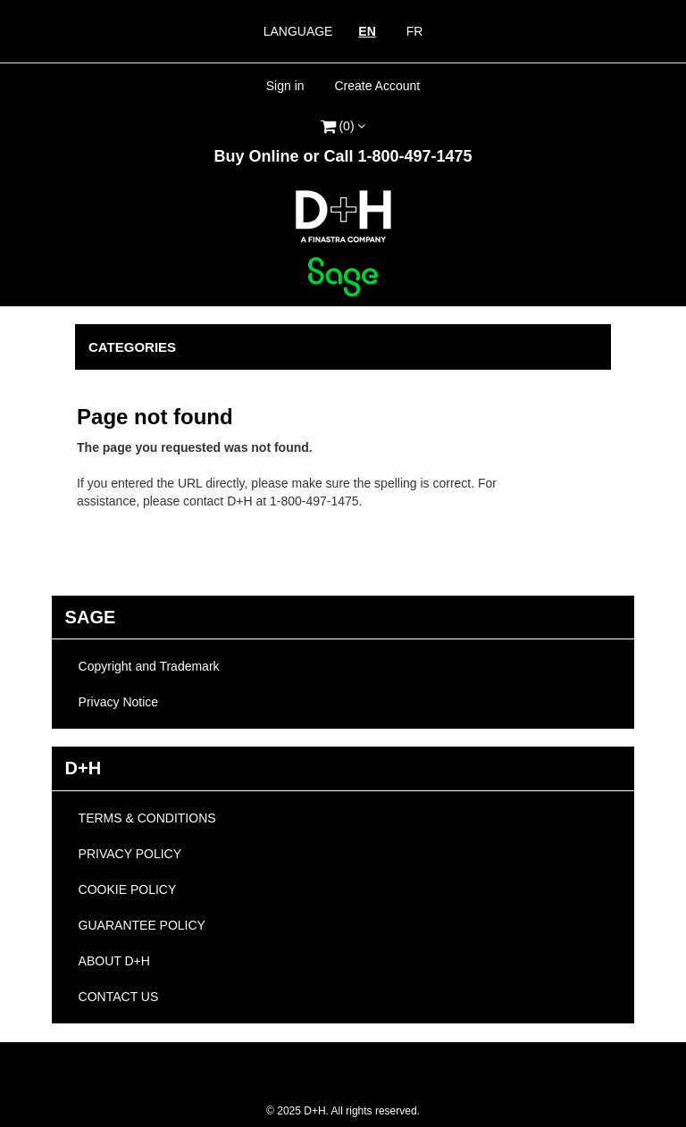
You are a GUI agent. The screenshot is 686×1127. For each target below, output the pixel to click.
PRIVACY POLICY (130, 854)
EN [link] (366, 31)
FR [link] (414, 31)
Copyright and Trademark (149, 666)
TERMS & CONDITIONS (147, 818)
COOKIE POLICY (128, 889)
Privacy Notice (118, 702)
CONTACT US (119, 996)
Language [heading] (298, 31)
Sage (90, 617)
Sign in (285, 86)
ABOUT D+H (114, 961)
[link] (343, 124)
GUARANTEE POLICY (142, 925)
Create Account (377, 86)
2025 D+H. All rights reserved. (343, 1111)
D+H (83, 768)
